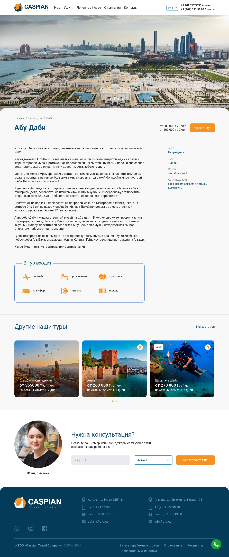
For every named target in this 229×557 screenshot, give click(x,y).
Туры (57, 7)
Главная (19, 118)
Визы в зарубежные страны (139, 545)
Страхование (173, 545)
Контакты (131, 7)
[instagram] (30, 528)
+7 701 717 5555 (191, 5)
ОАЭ (49, 118)
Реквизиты (195, 545)
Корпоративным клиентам (138, 551)
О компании (112, 7)
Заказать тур (202, 128)
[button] (106, 99)
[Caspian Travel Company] (31, 7)
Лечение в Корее (89, 7)
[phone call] (216, 544)
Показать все (205, 326)
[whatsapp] (17, 528)
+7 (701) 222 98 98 (192, 9)
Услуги (69, 7)
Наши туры (35, 118)
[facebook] (44, 528)
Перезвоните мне (195, 460)
